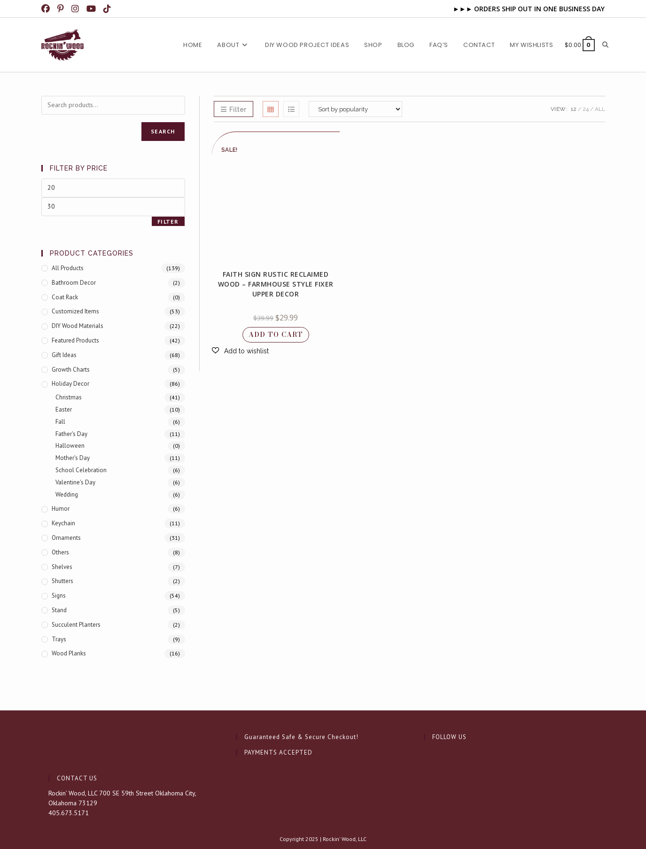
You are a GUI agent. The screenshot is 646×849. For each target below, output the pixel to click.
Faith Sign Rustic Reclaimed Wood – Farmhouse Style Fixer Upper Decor (276, 284)
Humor (61, 509)
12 (573, 109)
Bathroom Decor (74, 283)
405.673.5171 (68, 813)
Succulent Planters (76, 625)
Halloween (70, 446)
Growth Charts (71, 370)
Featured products (75, 340)
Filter (168, 221)
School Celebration (81, 470)
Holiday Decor (70, 384)
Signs (59, 596)
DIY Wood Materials (77, 326)
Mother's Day (72, 458)
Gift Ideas (64, 355)
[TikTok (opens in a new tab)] (108, 9)
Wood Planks (69, 653)
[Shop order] (355, 109)
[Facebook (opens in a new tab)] (47, 9)
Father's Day (71, 434)
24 (586, 109)
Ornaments (66, 538)
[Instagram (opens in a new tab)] (76, 9)
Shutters (62, 581)
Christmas (68, 397)
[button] (240, 351)
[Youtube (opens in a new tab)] (92, 9)
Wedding (66, 494)
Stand (59, 610)
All (600, 109)
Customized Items (75, 311)
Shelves (62, 567)
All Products (68, 268)
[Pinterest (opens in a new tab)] (61, 9)
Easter (63, 409)
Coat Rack (65, 297)
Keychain (63, 523)
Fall (60, 422)
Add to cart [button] (276, 334)
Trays (59, 639)
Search (163, 131)
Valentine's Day (75, 482)
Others (60, 552)
